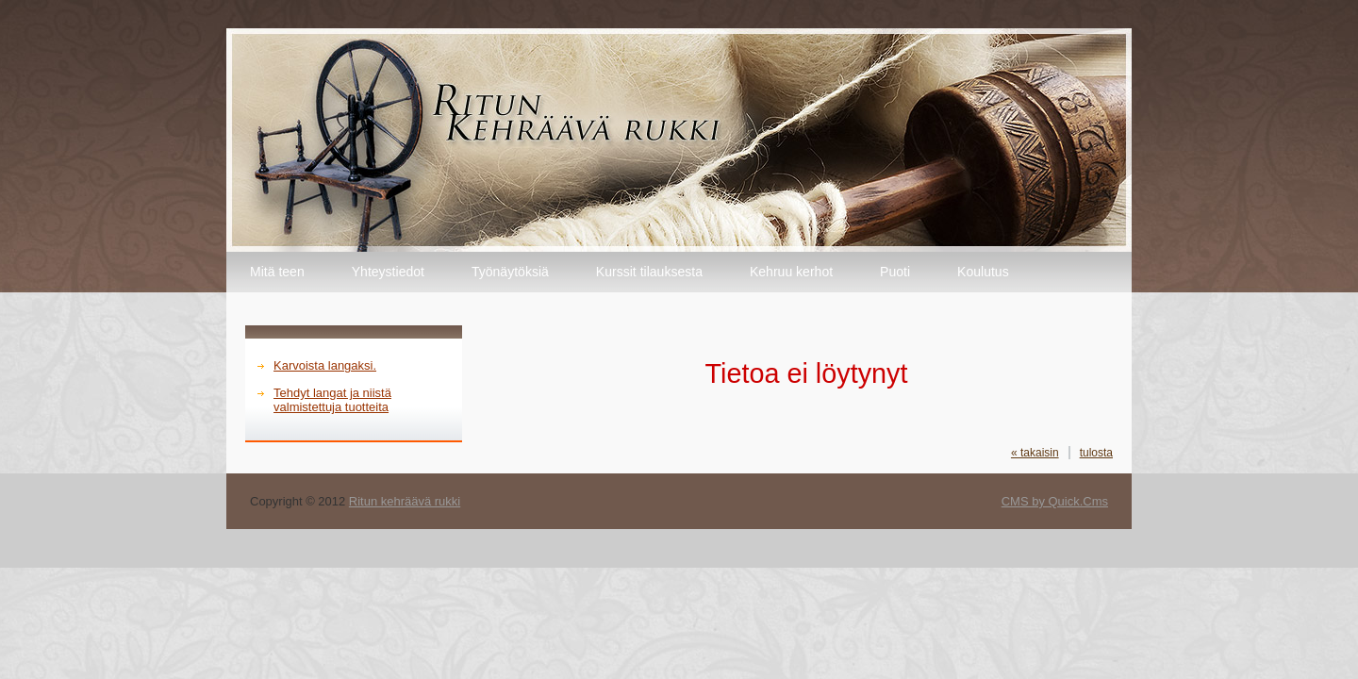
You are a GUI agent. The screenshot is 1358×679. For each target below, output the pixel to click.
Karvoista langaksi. (324, 365)
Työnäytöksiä (510, 271)
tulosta (1096, 452)
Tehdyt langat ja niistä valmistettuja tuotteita (332, 400)
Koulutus (983, 271)
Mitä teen (277, 271)
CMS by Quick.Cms (1055, 501)
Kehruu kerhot (791, 271)
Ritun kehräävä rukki (404, 501)
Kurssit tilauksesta (649, 271)
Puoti (895, 271)
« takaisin (1035, 452)
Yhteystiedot (388, 271)
